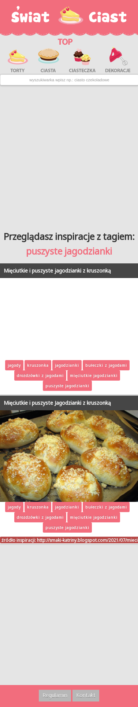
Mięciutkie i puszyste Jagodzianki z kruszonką (57, 402)
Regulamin (54, 695)
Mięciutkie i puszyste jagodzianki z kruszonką (57, 270)
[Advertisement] (69, 155)
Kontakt (86, 695)
